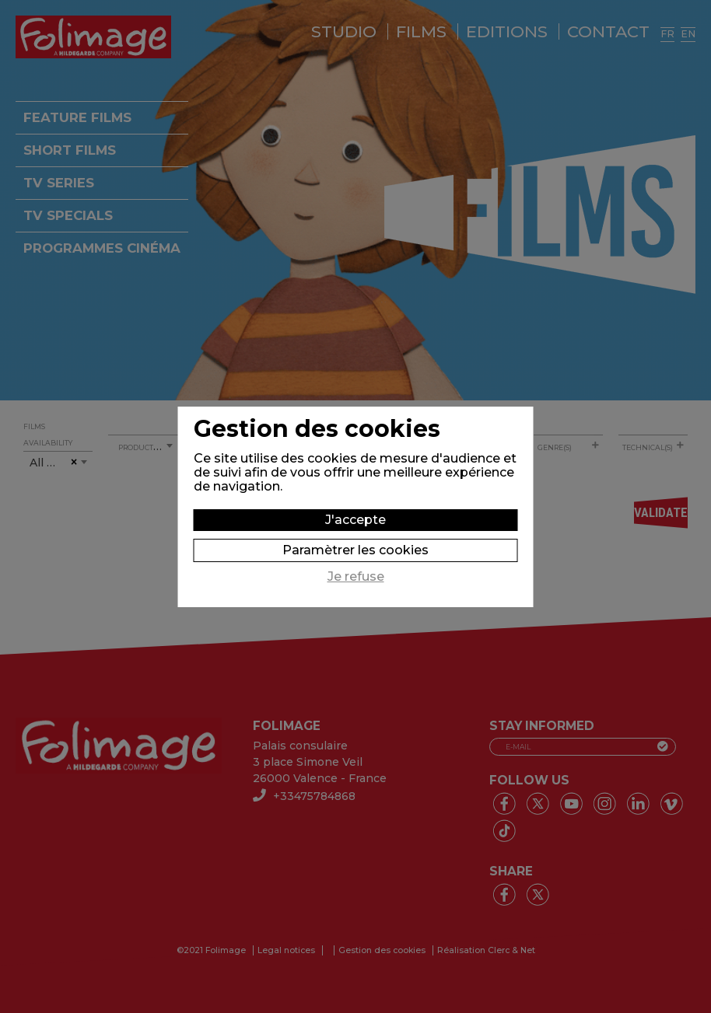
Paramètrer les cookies (355, 550)
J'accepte (355, 519)
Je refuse (355, 577)
